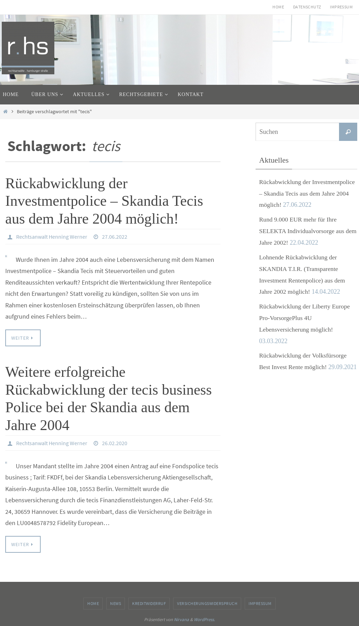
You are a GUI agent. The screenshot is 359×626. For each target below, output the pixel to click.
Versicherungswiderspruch (207, 603)
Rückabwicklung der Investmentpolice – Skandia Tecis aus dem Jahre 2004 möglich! (104, 201)
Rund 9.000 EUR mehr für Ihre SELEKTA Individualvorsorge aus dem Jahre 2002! (302, 230)
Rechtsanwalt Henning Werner (51, 236)
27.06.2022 (114, 236)
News (115, 603)
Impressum (341, 6)
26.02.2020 (114, 443)
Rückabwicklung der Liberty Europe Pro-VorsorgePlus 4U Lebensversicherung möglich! (305, 316)
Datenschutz (307, 6)
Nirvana (181, 619)
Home (278, 6)
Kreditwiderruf (149, 603)
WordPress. (204, 619)
